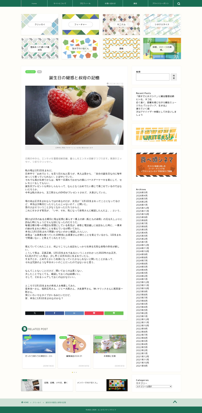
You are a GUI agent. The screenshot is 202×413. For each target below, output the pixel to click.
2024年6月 (142, 263)
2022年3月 (142, 347)
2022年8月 (142, 331)
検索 (138, 71)
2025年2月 (142, 238)
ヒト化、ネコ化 (144, 99)
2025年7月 (142, 223)
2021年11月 (142, 359)
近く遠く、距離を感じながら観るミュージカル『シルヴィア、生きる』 (156, 104)
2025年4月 (142, 232)
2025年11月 (142, 211)
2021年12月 (142, 356)
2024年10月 (142, 251)
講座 (135, 3)
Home (34, 3)
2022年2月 (142, 350)
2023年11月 (142, 285)
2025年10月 (142, 214)
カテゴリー (141, 383)
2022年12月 (142, 319)
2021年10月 (142, 362)
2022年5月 (142, 341)
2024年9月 (142, 254)
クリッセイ (30, 72)
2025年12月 (142, 207)
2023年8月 (142, 294)
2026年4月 (142, 195)
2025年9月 (142, 217)
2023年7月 (142, 297)
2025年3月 (142, 235)
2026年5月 (142, 192)
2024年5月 (142, 266)
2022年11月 (142, 322)
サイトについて (60, 3)
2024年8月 (142, 257)
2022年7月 (142, 334)
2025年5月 (142, 229)
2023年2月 (142, 313)
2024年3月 (142, 272)
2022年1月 (142, 353)
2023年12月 (142, 282)
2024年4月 (142, 269)
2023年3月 (142, 310)
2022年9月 (142, 328)
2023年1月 (142, 316)
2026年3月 (142, 198)
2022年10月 (142, 325)
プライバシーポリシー (160, 4)
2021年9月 (142, 365)
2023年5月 (142, 303)
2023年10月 (142, 288)
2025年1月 (142, 242)
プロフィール (85, 3)
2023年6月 (142, 300)
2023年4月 (142, 307)
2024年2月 (142, 276)
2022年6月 (142, 337)
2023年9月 (142, 291)
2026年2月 (142, 201)
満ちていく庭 (143, 108)
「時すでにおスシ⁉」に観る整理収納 (155, 96)
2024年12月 (142, 245)
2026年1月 (142, 204)
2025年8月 (142, 220)
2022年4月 (142, 344)
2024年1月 (142, 279)
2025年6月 (142, 226)
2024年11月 (142, 248)
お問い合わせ (110, 3)
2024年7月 (142, 260)
